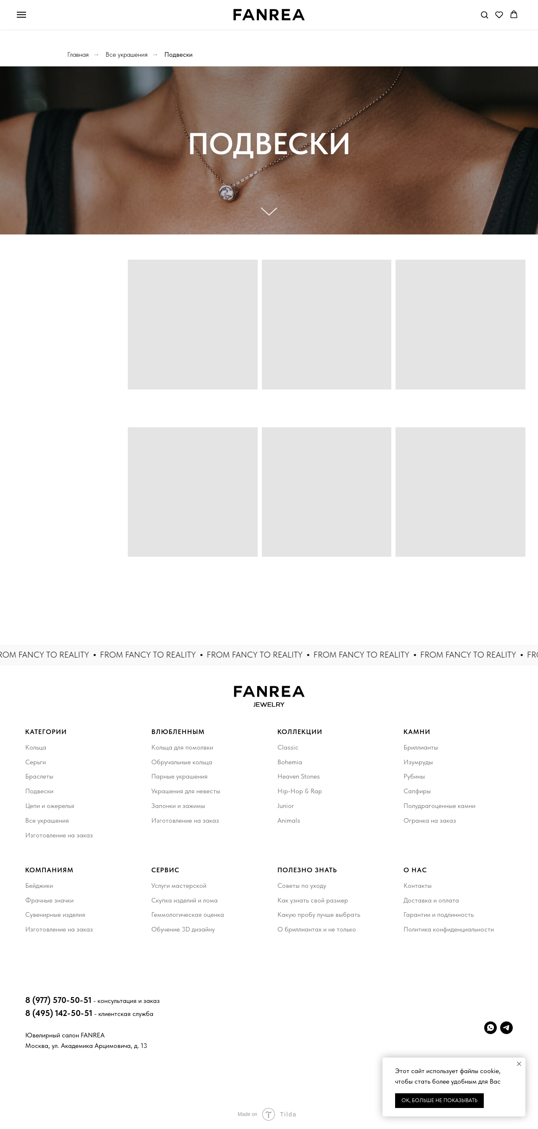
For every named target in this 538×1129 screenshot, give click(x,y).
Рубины (414, 776)
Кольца (35, 747)
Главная (78, 54)
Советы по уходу (301, 886)
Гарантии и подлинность (439, 914)
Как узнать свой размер (312, 900)
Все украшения (126, 54)
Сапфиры (417, 791)
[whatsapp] (490, 1027)
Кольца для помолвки (182, 747)
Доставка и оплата (431, 900)
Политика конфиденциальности (449, 929)
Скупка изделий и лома (184, 900)
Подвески (178, 54)
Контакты (418, 886)
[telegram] (506, 1027)
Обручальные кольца (181, 762)
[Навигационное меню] (21, 15)
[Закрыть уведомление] (519, 1064)
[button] (484, 14)
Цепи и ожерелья (49, 806)
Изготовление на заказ (59, 835)
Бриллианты (421, 747)
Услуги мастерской (178, 886)
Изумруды (418, 762)
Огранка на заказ (430, 820)
